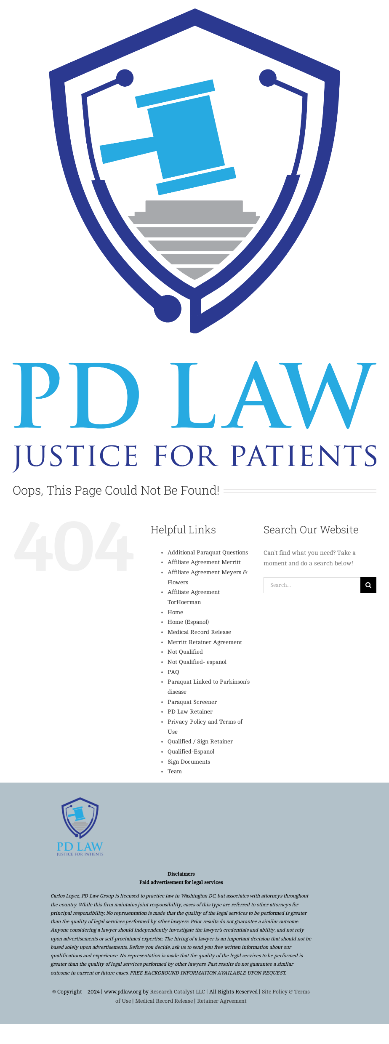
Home (175, 612)
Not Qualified (185, 652)
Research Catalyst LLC (177, 992)
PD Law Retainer (190, 711)
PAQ (173, 672)
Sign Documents (189, 762)
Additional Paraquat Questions (208, 552)
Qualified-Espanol (191, 751)
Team (175, 771)
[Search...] (312, 585)
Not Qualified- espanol (197, 662)
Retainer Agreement (222, 1001)
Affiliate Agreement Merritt (204, 562)
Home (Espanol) (188, 622)
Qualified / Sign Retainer (200, 741)
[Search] (368, 585)
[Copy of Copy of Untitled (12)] (80, 800)
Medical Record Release (199, 632)
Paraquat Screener (192, 702)
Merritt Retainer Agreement (205, 642)
